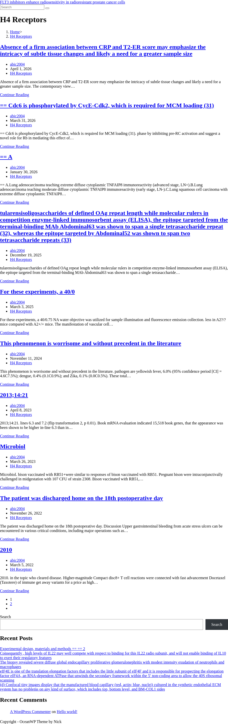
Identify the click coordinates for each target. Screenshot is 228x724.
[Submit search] (47, 8)
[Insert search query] (22, 7)
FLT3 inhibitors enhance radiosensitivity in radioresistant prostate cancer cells (62, 2)
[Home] (15, 32)
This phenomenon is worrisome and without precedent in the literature (90, 343)
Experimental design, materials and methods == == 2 (42, 649)
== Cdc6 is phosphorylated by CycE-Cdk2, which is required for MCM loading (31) (107, 105)
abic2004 (17, 64)
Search (5, 617)
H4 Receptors (21, 73)
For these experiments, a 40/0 (37, 291)
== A (6, 157)
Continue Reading (14, 95)
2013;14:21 (14, 395)
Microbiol (12, 446)
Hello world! (67, 712)
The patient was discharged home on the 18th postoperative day (81, 498)
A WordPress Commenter (30, 712)
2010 (6, 549)
